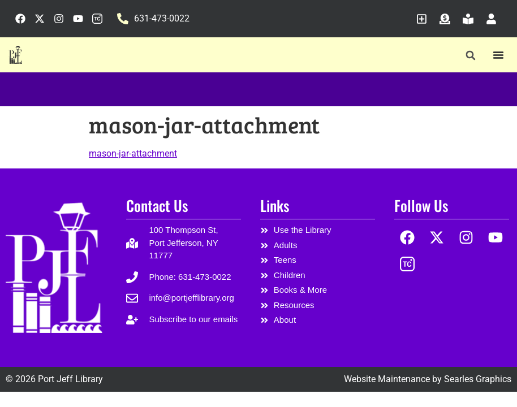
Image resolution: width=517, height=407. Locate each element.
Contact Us (157, 205)
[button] (471, 55)
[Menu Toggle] (498, 54)
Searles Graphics (477, 379)
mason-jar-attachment (133, 153)
